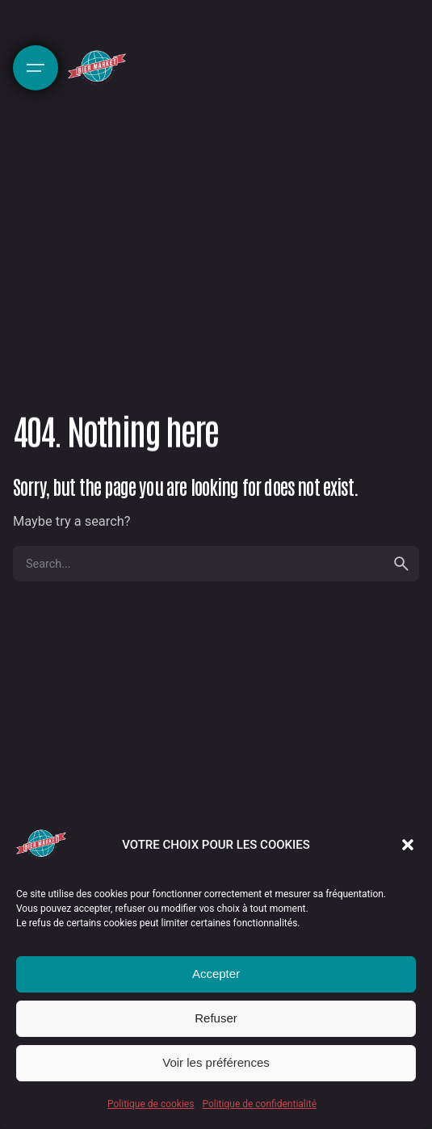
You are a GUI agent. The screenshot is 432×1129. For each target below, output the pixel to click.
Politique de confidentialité (259, 1104)
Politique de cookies (150, 1104)
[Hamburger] (35, 67)
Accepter (216, 973)
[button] (408, 845)
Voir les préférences (216, 1062)
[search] (401, 563)
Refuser (216, 1018)
